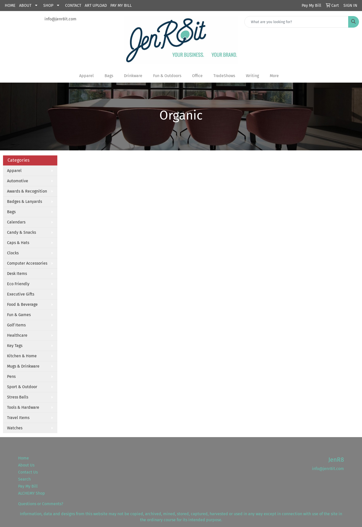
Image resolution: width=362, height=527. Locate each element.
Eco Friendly (18, 283)
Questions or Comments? (40, 503)
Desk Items (17, 273)
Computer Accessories (27, 263)
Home (10, 5)
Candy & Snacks (21, 232)
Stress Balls (17, 397)
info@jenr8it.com (60, 19)
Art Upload (96, 5)
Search (24, 479)
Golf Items (16, 325)
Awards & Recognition (27, 191)
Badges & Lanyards (24, 201)
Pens (11, 376)
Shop (48, 5)
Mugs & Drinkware (23, 366)
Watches (14, 428)
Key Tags (14, 345)
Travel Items (18, 417)
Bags (11, 211)
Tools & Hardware (23, 407)
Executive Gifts (20, 294)
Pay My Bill (121, 5)
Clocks (13, 253)
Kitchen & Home (22, 356)
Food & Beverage (22, 304)
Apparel (14, 170)
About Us (26, 465)
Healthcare (17, 335)
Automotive (17, 181)
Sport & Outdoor (22, 386)
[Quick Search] (296, 22)
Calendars (16, 222)
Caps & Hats (18, 242)
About (25, 5)
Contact (73, 5)
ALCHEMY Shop (31, 493)
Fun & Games (19, 314)
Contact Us (28, 472)
